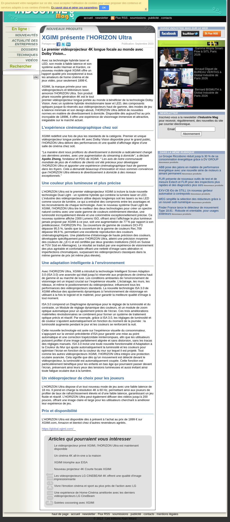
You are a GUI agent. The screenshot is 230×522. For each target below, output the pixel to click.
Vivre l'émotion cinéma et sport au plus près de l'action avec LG (95, 486)
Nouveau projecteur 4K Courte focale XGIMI (82, 469)
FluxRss (212, 34)
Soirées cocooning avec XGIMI (74, 502)
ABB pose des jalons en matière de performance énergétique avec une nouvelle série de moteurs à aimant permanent (190, 170)
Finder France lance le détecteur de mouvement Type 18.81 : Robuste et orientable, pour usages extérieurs (189, 210)
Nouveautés (26, 35)
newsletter (101, 17)
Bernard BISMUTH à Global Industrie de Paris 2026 (207, 92)
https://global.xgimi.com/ (57, 428)
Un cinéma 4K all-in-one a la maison (77, 455)
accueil (88, 17)
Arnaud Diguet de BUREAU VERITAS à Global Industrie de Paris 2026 (207, 73)
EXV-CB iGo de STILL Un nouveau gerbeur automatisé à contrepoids (185, 192)
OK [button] (104, 7)
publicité (153, 17)
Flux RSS (119, 17)
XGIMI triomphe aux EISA (71, 462)
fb (58, 44)
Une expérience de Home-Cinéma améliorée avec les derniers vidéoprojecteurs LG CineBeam (94, 494)
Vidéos (32, 60)
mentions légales (167, 514)
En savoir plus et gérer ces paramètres (74, 7)
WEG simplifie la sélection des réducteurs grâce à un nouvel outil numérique (190, 201)
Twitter (190, 34)
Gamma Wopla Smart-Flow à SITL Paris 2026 (208, 51)
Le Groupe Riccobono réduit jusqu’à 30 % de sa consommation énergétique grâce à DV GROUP (188, 158)
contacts (166, 17)
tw (63, 44)
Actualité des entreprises (25, 42)
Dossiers (29, 49)
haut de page (60, 514)
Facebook (169, 34)
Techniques (27, 55)
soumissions (138, 17)
